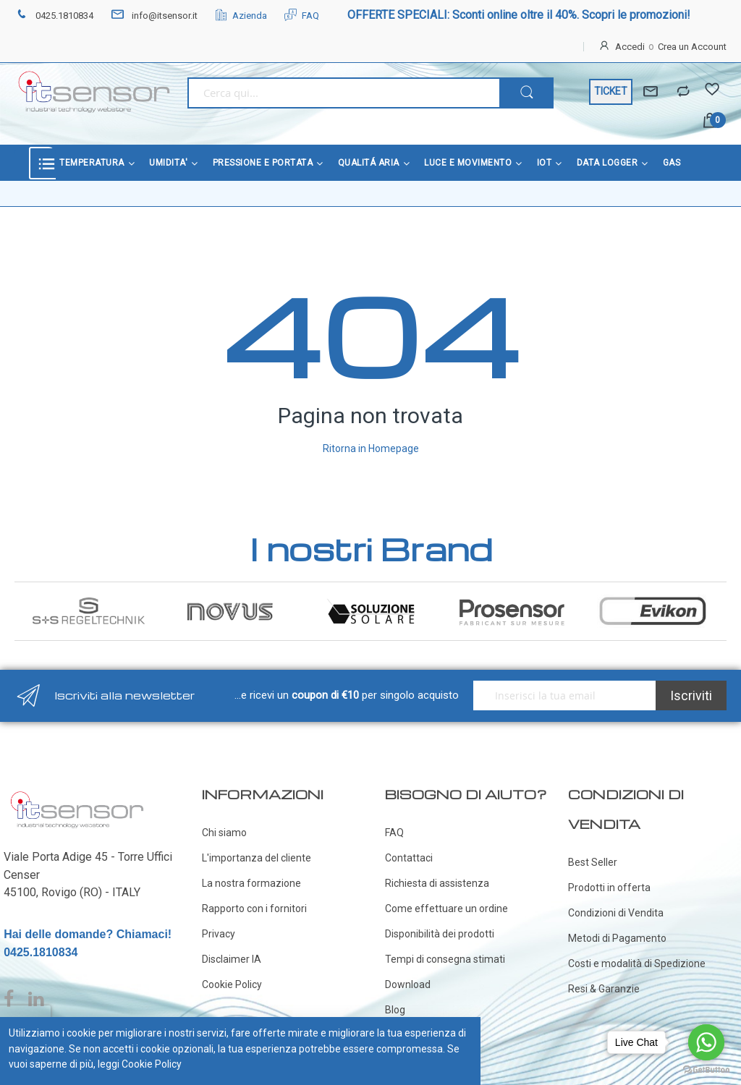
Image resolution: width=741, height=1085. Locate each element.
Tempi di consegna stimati (445, 959)
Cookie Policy (232, 984)
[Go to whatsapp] (706, 1042)
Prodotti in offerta (609, 887)
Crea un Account (692, 46)
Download (408, 984)
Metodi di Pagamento (617, 938)
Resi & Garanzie (604, 989)
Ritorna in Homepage (371, 448)
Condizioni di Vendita (616, 913)
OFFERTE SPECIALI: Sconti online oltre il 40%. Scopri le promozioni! (518, 15)
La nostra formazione (251, 883)
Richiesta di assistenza (437, 883)
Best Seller (592, 862)
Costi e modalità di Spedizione (637, 963)
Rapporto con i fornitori (254, 908)
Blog (395, 1010)
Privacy (218, 934)
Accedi (630, 46)
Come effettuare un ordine (446, 908)
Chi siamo (224, 832)
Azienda (241, 15)
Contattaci (409, 858)
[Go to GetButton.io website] (706, 1070)
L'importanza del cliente (256, 858)
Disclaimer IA (231, 959)
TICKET (610, 91)
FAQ (301, 15)
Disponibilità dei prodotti (439, 934)
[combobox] (344, 93)
